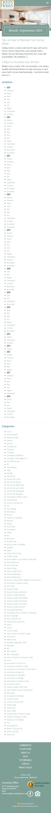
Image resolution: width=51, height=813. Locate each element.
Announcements (13, 437)
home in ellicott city (14, 571)
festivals (10, 521)
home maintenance (14, 574)
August (9, 108)
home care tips (12, 565)
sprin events (11, 711)
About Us (25, 752)
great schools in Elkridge (16, 544)
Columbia (10, 452)
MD (8, 648)
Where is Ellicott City (14, 728)
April (8, 96)
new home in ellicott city (16, 663)
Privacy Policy (25, 767)
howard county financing (16, 595)
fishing (9, 524)
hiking (9, 550)
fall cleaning (11, 509)
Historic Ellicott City (14, 553)
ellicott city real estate (15, 488)
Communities (25, 745)
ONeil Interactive (33, 806)
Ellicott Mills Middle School (17, 497)
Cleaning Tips (12, 446)
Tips (8, 723)
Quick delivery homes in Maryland (19, 690)
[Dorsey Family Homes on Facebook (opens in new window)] (31, 794)
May (8, 99)
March (9, 93)
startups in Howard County (16, 717)
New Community (13, 654)
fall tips (9, 515)
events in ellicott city (15, 503)
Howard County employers (17, 592)
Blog (25, 756)
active (9, 432)
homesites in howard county (17, 583)
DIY (8, 464)
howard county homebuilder (17, 598)
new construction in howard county (20, 657)
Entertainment (12, 500)
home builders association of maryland (21, 559)
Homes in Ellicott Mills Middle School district (24, 580)
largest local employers (16, 622)
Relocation (11, 693)
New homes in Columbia (16, 675)
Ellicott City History (14, 482)
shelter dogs (11, 705)
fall (8, 506)
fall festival (11, 512)
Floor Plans (11, 527)
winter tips (11, 734)
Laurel (9, 625)
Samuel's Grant (12, 699)
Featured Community (14, 518)
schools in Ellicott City (15, 702)
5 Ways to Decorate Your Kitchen (20, 62)
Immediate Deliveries (15, 610)
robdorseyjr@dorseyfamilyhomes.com (14, 794)
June (8, 102)
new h (9, 660)
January (9, 120)
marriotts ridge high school (17, 642)
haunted (10, 547)
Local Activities (12, 630)
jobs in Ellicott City (14, 619)
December (11, 153)
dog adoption (12, 467)
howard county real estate (17, 604)
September (11, 111)
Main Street (11, 636)
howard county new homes (17, 601)
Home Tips (11, 586)
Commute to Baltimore (15, 455)
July (8, 105)
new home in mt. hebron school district (21, 669)
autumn (9, 440)
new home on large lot (15, 672)
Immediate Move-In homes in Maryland (21, 613)
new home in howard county (17, 666)
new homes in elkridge (15, 678)
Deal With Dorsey (13, 461)
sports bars (11, 708)
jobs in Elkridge (12, 616)
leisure (9, 628)
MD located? (11, 651)
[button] (47, 3)
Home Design (12, 568)
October (10, 114)
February (10, 90)
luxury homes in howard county (18, 633)
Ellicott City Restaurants (16, 491)
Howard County (12, 589)
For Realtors (11, 530)
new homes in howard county (18, 681)
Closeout (10, 449)
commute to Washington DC (17, 458)
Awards (9, 443)
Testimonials (25, 760)
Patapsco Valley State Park (17, 687)
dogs (8, 470)
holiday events (12, 556)
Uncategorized (12, 726)
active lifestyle (12, 434)
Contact (26, 764)
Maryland (10, 645)
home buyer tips (13, 562)
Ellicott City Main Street (15, 485)
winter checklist (13, 731)
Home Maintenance (14, 577)
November (11, 150)
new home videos (13, 684)
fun (8, 535)
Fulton (9, 532)
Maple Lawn (11, 639)
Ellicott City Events (14, 479)
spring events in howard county (18, 714)
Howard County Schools (16, 607)
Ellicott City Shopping (15, 494)
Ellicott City (11, 476)
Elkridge (10, 473)
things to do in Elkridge (15, 720)
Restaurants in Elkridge (15, 696)
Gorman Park (11, 541)
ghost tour (10, 538)
